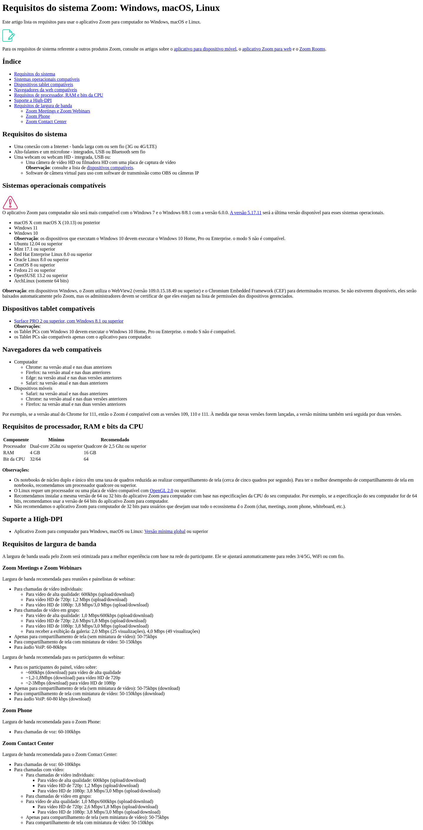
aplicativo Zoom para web (267, 48)
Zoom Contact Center (46, 121)
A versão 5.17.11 (245, 212)
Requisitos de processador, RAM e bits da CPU (58, 95)
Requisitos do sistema (34, 73)
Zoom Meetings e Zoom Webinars (58, 110)
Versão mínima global (164, 531)
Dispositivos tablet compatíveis (43, 84)
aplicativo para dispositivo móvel (205, 48)
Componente (16, 439)
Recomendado (115, 439)
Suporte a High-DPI (33, 100)
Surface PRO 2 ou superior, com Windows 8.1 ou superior (68, 320)
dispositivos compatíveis (110, 167)
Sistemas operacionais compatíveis (47, 79)
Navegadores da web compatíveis (45, 89)
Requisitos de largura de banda (43, 105)
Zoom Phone (38, 116)
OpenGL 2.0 (161, 490)
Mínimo (56, 439)
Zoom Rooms (312, 48)
